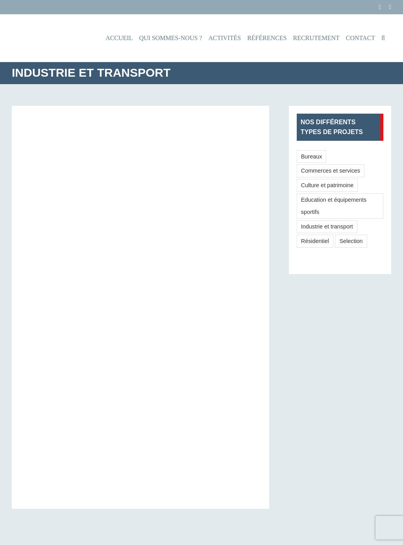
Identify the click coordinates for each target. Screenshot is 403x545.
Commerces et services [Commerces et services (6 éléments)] (330, 171)
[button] (383, 38)
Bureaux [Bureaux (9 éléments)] (311, 156)
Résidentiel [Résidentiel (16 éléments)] (315, 241)
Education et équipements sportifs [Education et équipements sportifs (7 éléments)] (333, 206)
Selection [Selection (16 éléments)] (350, 241)
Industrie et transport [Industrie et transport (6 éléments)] (327, 226)
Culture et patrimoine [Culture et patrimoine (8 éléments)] (327, 185)
